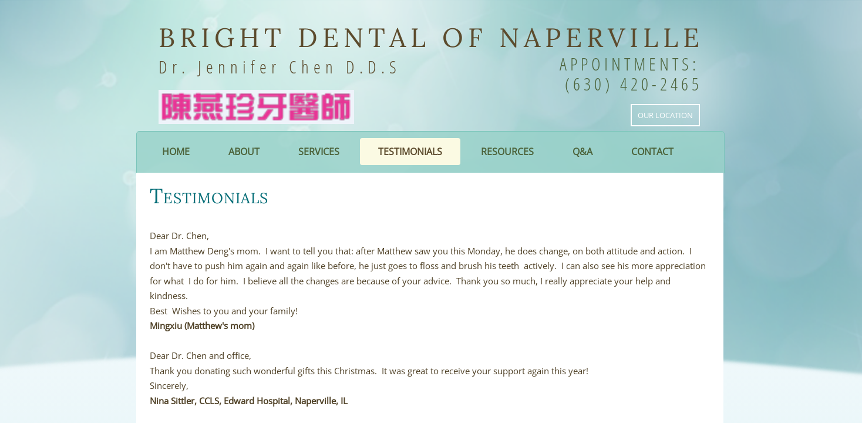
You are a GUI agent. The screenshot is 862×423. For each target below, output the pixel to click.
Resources (507, 151)
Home (176, 151)
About (244, 151)
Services (318, 151)
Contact (652, 151)
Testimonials (410, 151)
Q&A (582, 151)
